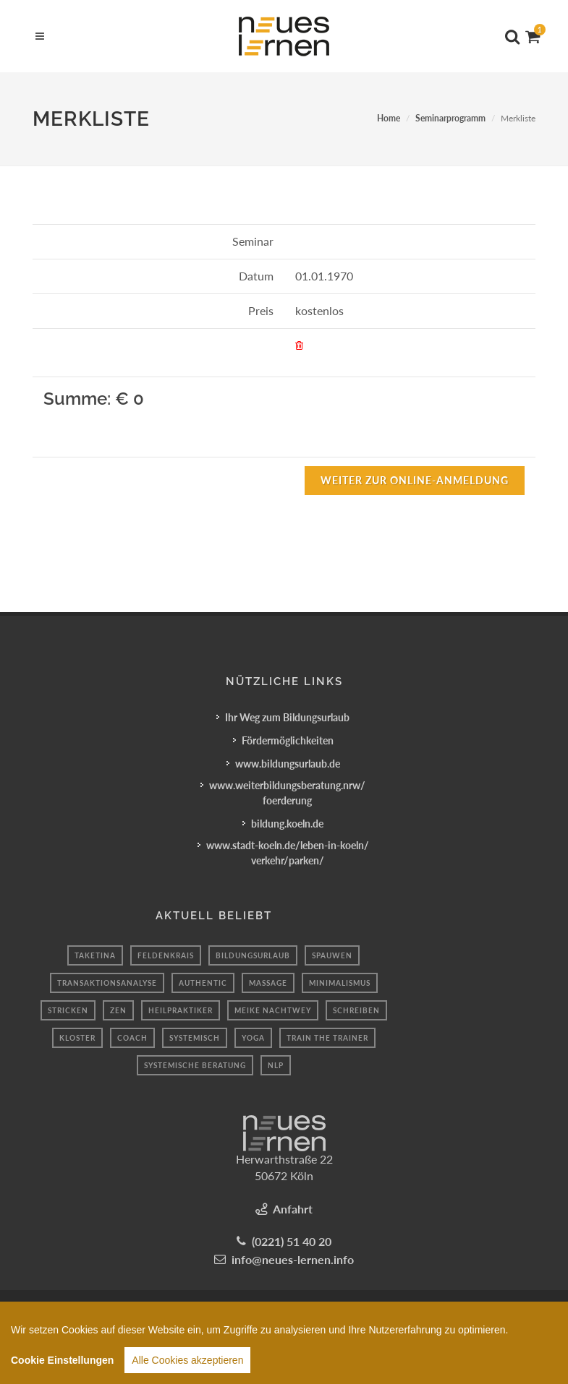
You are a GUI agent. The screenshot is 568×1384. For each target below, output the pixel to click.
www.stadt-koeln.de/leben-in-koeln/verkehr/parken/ (287, 853)
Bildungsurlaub (253, 955)
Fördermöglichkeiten (288, 740)
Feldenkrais (165, 955)
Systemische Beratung (195, 1065)
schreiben (356, 1010)
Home (388, 118)
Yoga (253, 1037)
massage (268, 983)
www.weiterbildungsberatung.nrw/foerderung (287, 793)
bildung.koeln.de (287, 823)
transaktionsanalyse (107, 983)
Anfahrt (293, 1209)
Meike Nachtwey (272, 1010)
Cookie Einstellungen (62, 1366)
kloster (77, 1037)
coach (132, 1037)
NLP (276, 1065)
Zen (118, 1010)
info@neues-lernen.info (293, 1259)
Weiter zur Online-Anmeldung (415, 480)
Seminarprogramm (450, 118)
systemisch (194, 1037)
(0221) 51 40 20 (291, 1241)
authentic (203, 983)
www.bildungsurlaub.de (287, 763)
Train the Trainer (327, 1037)
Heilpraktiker (180, 1010)
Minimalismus (339, 983)
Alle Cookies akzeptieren (187, 1366)
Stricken (68, 1010)
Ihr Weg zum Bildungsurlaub (287, 717)
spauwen (332, 955)
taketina (95, 955)
